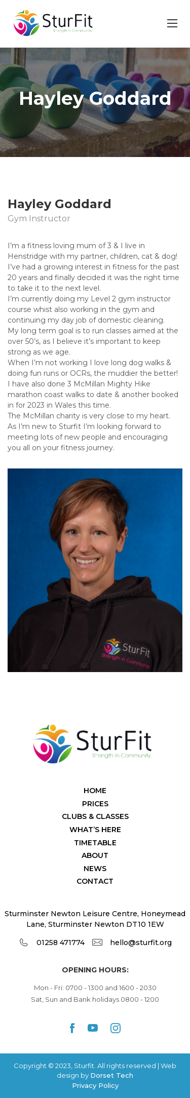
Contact (95, 881)
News (95, 868)
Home (95, 790)
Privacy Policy (95, 1085)
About (95, 855)
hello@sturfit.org (141, 942)
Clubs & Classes (95, 816)
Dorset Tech (111, 1075)
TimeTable (95, 842)
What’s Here (95, 829)
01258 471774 (60, 942)
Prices (95, 803)
